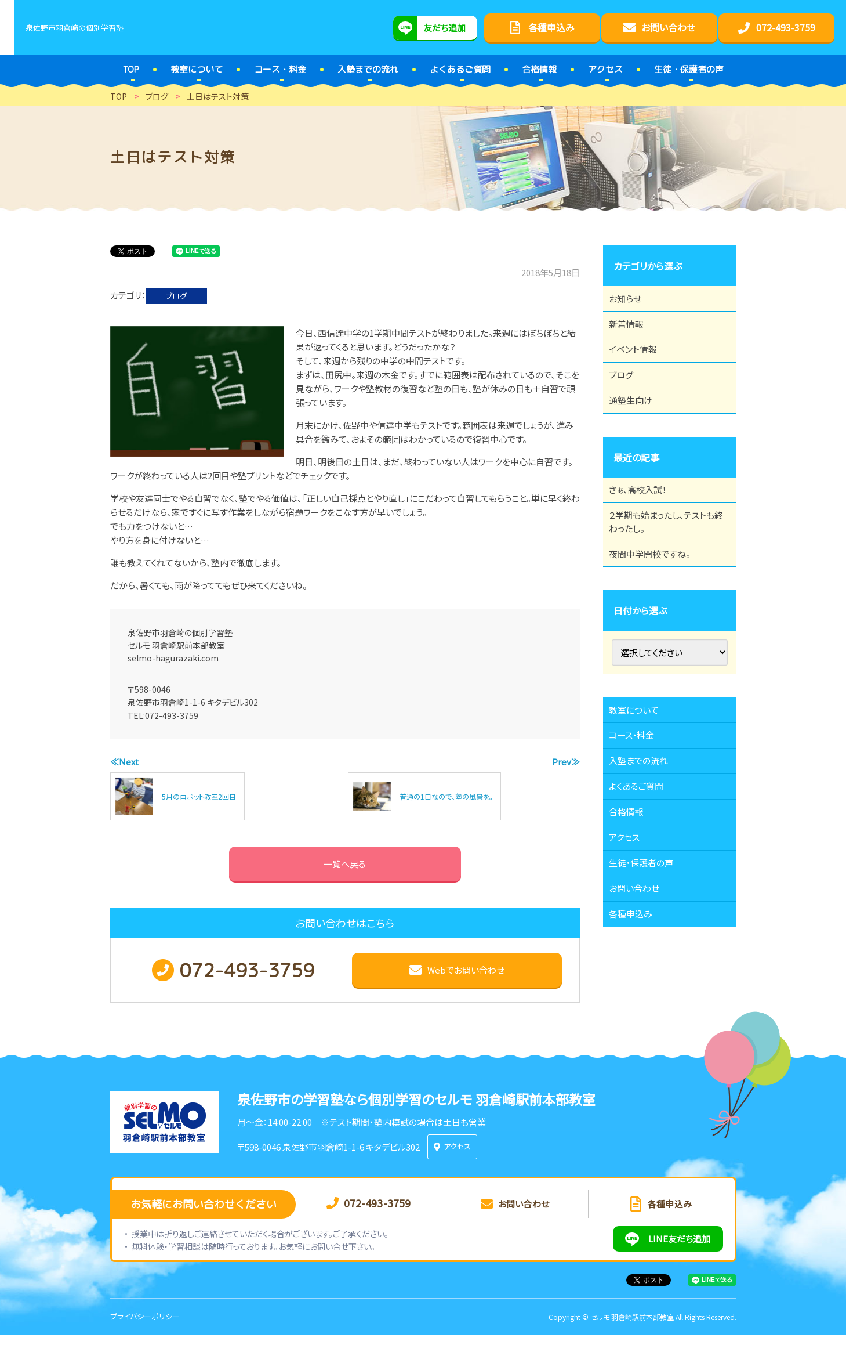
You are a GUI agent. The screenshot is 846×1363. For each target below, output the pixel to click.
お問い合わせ (640, 989)
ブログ (176, 295)
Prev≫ (566, 761)
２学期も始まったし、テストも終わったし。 (665, 564)
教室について (640, 765)
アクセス (630, 925)
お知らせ (630, 302)
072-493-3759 (171, 715)
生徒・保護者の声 (647, 957)
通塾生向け (636, 429)
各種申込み (636, 1021)
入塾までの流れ (645, 829)
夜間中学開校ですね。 (656, 603)
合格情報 (632, 893)
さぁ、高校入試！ (644, 525)
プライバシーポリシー (145, 1344)
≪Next (124, 761)
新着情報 (632, 334)
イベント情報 (639, 366)
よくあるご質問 (642, 861)
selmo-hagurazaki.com (173, 658)
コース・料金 (637, 797)
